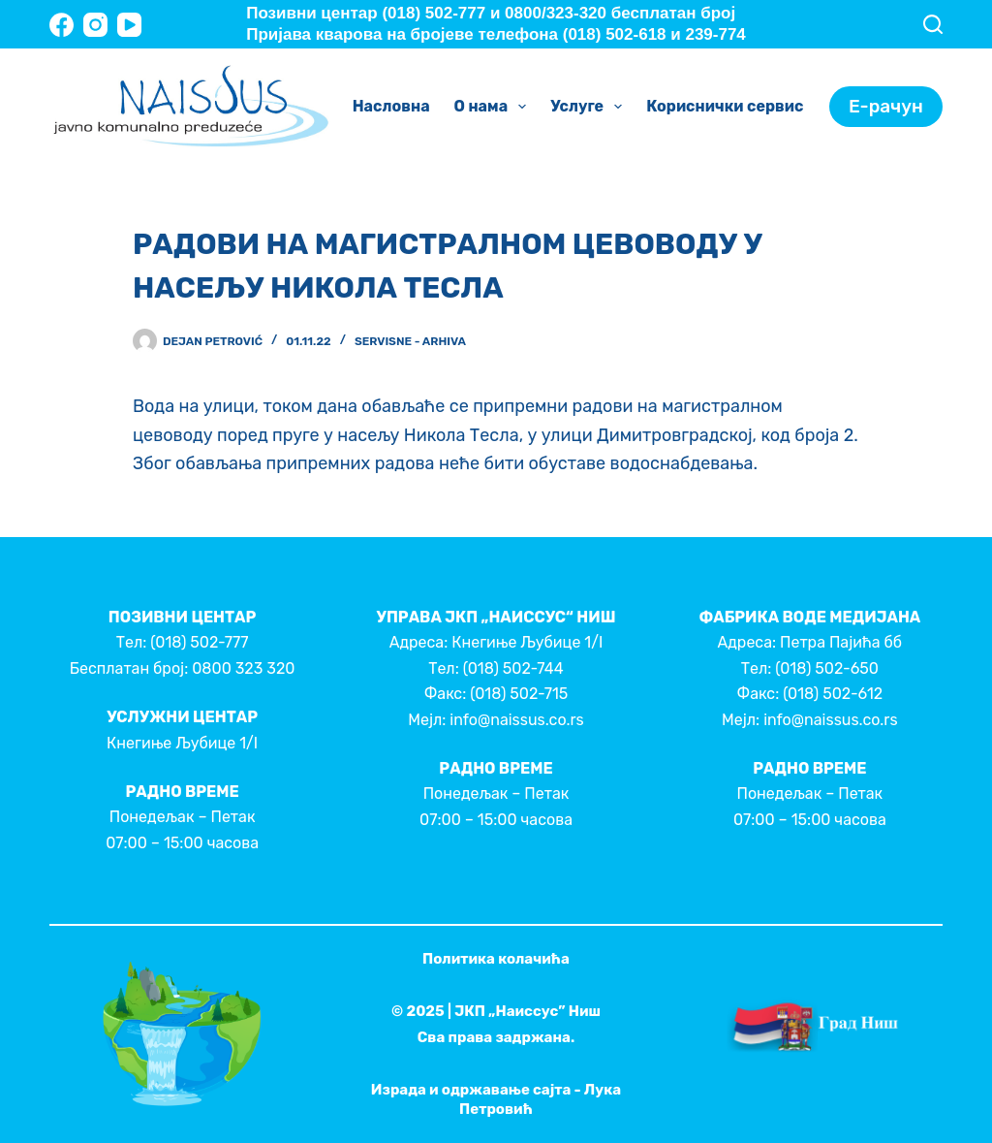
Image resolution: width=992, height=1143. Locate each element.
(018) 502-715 (519, 693)
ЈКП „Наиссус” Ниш (527, 1011)
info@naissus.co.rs (516, 720)
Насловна (391, 106)
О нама (494, 106)
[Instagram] (95, 25)
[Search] (933, 24)
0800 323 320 (243, 668)
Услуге (590, 106)
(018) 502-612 (833, 693)
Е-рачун (886, 106)
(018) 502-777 (199, 642)
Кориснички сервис (737, 106)
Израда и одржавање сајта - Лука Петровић (496, 1099)
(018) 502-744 (513, 668)
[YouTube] (129, 25)
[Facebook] (61, 25)
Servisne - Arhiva (410, 341)
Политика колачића (496, 959)
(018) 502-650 (827, 668)
